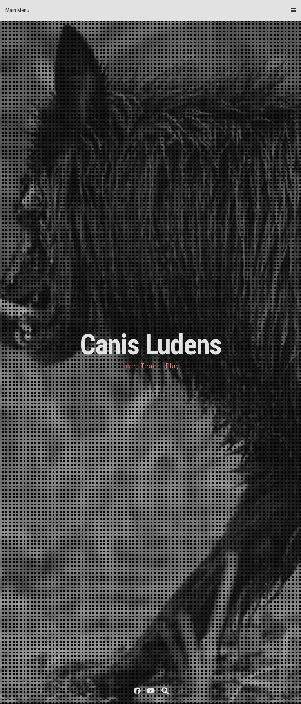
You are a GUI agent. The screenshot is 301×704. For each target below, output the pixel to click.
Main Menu (150, 10)
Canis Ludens (150, 344)
